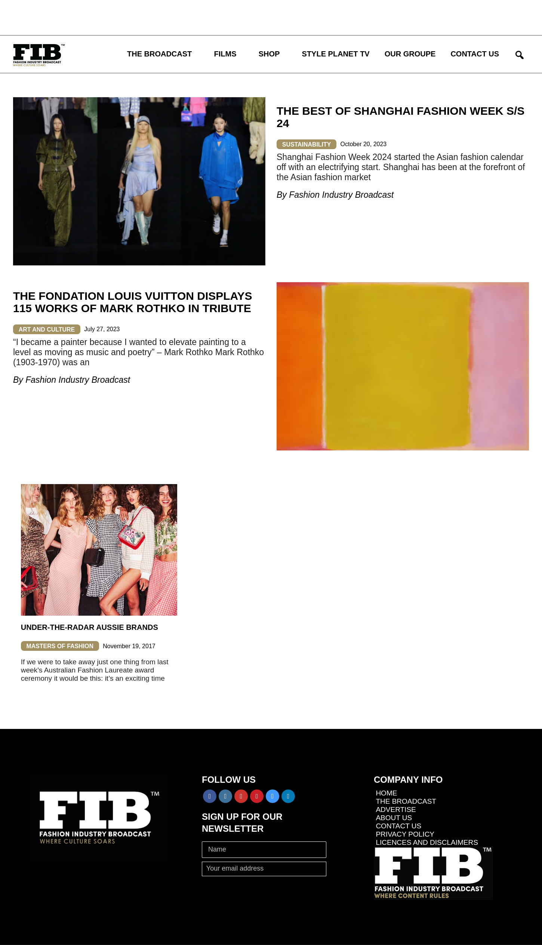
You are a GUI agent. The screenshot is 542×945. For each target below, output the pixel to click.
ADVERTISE (396, 809)
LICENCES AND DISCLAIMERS (427, 842)
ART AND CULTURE (47, 329)
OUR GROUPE (410, 54)
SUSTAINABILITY (306, 144)
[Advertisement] (218, 17)
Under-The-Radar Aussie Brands (89, 627)
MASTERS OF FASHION (60, 646)
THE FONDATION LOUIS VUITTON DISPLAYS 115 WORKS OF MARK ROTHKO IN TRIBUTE (132, 302)
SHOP (269, 54)
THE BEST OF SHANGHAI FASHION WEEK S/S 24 (400, 117)
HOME (386, 793)
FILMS (225, 54)
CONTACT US (474, 54)
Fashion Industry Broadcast (341, 195)
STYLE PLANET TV (336, 54)
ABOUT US (394, 818)
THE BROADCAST (159, 54)
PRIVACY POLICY (405, 834)
